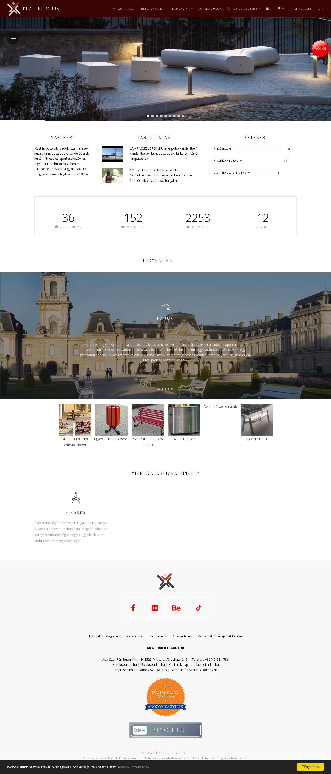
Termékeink (181, 8)
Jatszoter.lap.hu (207, 664)
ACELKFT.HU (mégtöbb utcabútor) (155, 170)
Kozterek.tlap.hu (180, 664)
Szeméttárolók (184, 439)
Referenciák (153, 8)
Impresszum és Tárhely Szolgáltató (140, 670)
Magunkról (125, 8)
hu (320, 8)
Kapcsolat (205, 636)
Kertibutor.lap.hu (124, 664)
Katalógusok (210, 8)
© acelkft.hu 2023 (164, 752)
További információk (133, 767)
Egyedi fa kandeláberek (111, 439)
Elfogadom (310, 766)
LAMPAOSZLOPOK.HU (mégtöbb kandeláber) (163, 148)
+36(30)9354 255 (243, 8)
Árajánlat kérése (230, 636)
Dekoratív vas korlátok (220, 406)
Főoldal (94, 636)
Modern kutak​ (256, 439)
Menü (11, 35)
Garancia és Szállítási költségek (194, 670)
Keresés (303, 8)
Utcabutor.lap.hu (152, 664)
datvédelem (184, 636)
